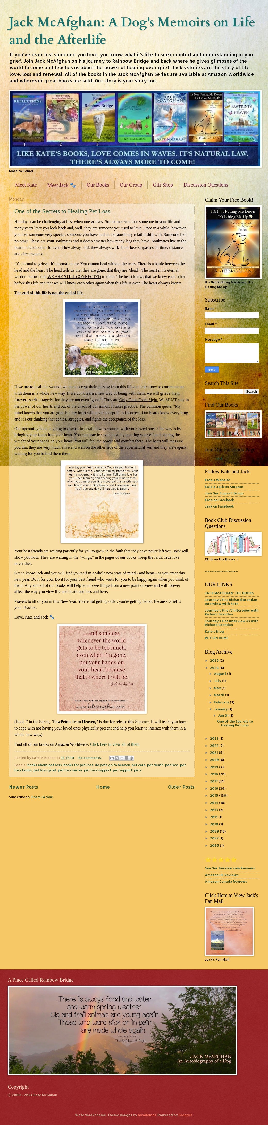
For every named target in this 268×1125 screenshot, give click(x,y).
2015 (214, 795)
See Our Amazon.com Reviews (230, 868)
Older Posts (181, 787)
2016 (214, 788)
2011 (214, 817)
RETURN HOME (217, 638)
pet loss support (97, 770)
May (218, 688)
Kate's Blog (214, 631)
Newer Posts (23, 787)
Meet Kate (26, 185)
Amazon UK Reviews (222, 875)
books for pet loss (78, 765)
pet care (139, 765)
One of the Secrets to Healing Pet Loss (62, 211)
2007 (214, 838)
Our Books (98, 185)
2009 (215, 831)
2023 (214, 738)
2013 (214, 810)
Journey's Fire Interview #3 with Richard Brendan (231, 623)
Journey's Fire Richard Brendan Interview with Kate (231, 602)
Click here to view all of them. (115, 744)
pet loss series (70, 770)
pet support (122, 770)
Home (103, 787)
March (219, 695)
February (222, 702)
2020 (215, 760)
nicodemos (147, 1115)
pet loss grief (45, 770)
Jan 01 (223, 715)
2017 (214, 781)
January (221, 709)
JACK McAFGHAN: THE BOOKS (229, 593)
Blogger (185, 1115)
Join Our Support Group (224, 493)
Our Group (131, 185)
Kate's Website (217, 480)
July (218, 681)
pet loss (172, 765)
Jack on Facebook (219, 506)
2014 (214, 803)
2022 (214, 745)
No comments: (90, 758)
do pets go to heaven (112, 765)
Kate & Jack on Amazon (224, 487)
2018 (214, 774)
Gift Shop (163, 185)
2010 (214, 824)
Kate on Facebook (219, 500)
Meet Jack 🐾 (61, 185)
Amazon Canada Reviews (226, 881)
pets (137, 770)
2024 (215, 668)
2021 (214, 752)
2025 (215, 660)
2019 (214, 767)
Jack (219, 458)
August (220, 673)
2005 (215, 845)
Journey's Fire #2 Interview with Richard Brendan (231, 612)
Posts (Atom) (42, 797)
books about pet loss (44, 765)
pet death (155, 765)
